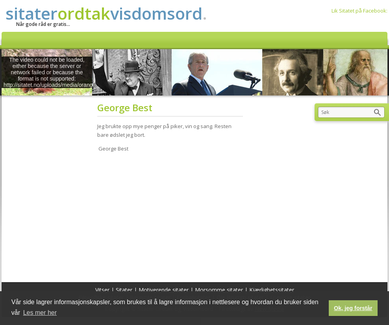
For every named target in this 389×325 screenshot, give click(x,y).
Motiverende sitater (164, 290)
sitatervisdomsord (106, 13)
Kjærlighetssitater (271, 290)
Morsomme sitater (219, 290)
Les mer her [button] (40, 312)
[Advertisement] (172, 215)
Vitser (102, 290)
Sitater (124, 290)
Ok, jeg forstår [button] (353, 308)
